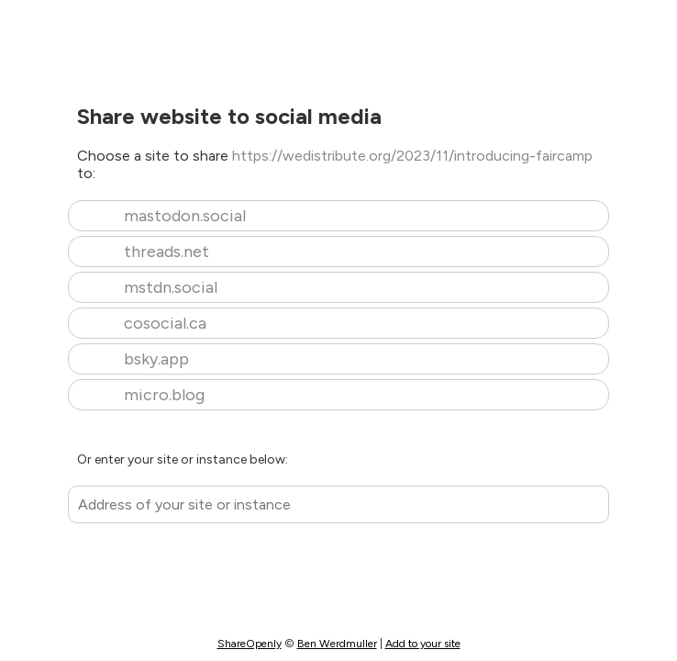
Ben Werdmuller (337, 643)
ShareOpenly (249, 643)
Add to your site (423, 643)
